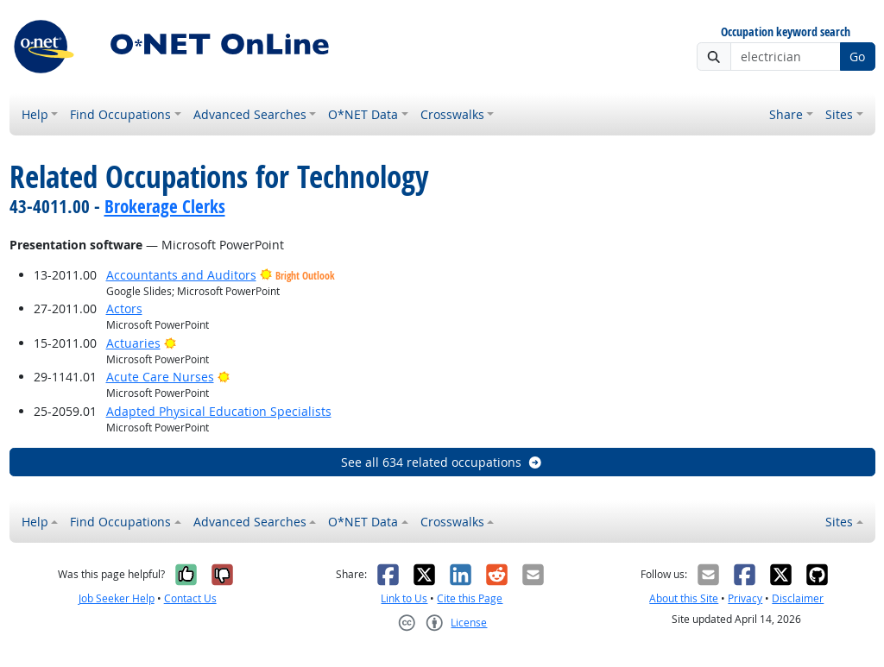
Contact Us (190, 598)
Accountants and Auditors (181, 275)
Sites (839, 114)
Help (35, 114)
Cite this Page (469, 598)
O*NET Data (363, 114)
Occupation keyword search (785, 32)
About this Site (683, 598)
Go (857, 56)
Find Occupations (120, 114)
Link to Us (404, 598)
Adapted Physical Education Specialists (219, 411)
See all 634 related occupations (442, 462)
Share (786, 114)
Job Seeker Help (117, 598)
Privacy (745, 598)
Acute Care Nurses (160, 376)
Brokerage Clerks (164, 206)
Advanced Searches (249, 114)
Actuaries (133, 343)
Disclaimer (798, 598)
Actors (124, 308)
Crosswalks (452, 114)
